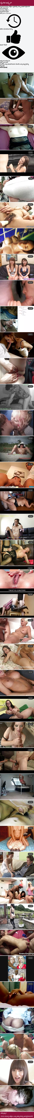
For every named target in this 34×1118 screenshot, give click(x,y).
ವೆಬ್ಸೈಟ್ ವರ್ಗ (4, 62)
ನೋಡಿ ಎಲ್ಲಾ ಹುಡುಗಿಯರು (8, 64)
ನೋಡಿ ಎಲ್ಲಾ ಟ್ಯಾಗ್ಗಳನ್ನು (22, 64)
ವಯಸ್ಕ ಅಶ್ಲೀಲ (4, 10)
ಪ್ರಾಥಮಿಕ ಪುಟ (4, 11)
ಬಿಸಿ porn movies (5, 13)
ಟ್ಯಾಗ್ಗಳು (2, 66)
